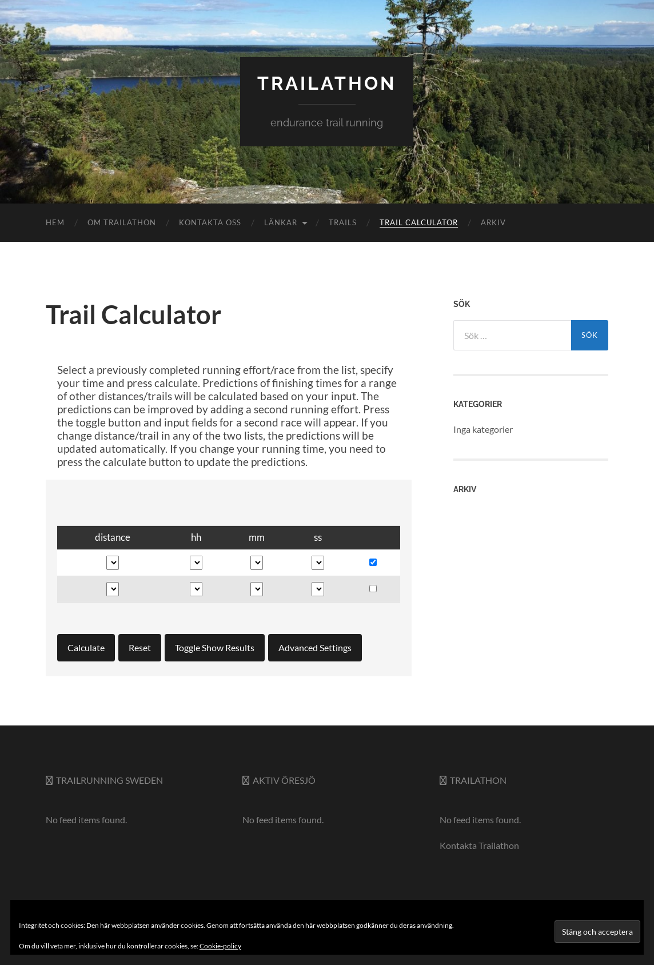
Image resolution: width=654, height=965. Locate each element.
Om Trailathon (121, 222)
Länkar (280, 222)
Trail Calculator (419, 222)
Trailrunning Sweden (109, 780)
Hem (55, 222)
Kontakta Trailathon (479, 845)
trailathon (326, 83)
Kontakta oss (210, 222)
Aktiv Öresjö (284, 780)
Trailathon (478, 780)
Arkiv (493, 222)
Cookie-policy (220, 946)
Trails (343, 222)
